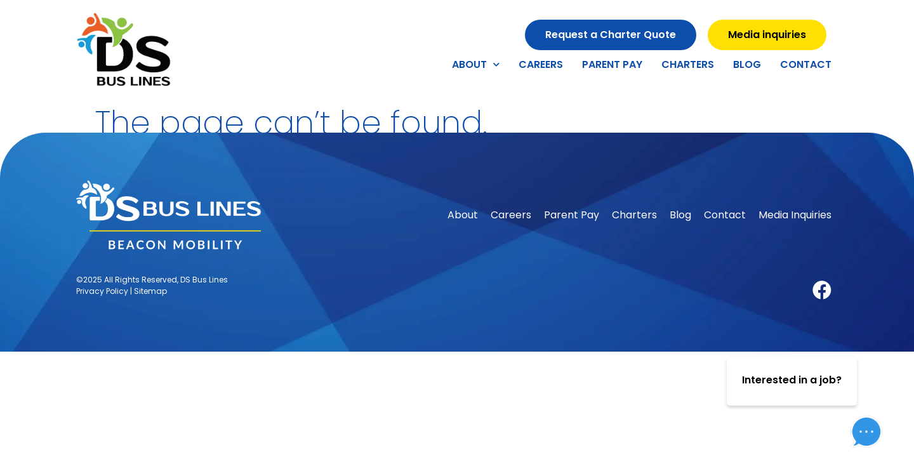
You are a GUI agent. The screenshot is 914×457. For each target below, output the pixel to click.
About (476, 64)
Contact (805, 64)
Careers (541, 64)
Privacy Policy (102, 291)
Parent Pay (612, 64)
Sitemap (150, 291)
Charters (687, 64)
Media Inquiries (794, 215)
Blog (747, 64)
